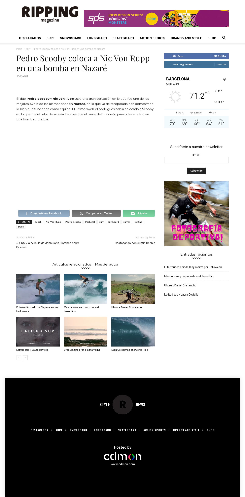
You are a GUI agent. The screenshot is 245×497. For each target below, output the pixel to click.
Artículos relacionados (71, 264)
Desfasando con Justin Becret (135, 243)
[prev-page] (18, 357)
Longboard (97, 38)
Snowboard (70, 38)
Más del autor (107, 264)
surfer (126, 221)
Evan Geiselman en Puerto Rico (129, 349)
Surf (50, 38)
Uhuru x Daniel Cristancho (126, 307)
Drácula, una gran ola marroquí (82, 349)
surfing (138, 221)
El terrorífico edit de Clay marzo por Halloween (193, 267)
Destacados (30, 38)
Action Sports (152, 38)
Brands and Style (186, 38)
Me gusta (220, 56)
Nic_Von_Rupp (53, 221)
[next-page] (25, 357)
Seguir (221, 64)
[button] (224, 38)
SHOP (211, 38)
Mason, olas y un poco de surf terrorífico (189, 276)
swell (21, 226)
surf (101, 221)
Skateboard (123, 38)
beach (38, 221)
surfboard (113, 221)
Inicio (19, 49)
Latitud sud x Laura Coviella (32, 349)
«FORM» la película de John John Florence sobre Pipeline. (48, 245)
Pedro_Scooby (73, 221)
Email (196, 154)
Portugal (90, 221)
